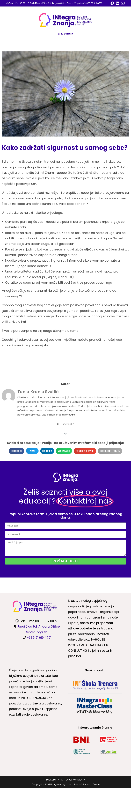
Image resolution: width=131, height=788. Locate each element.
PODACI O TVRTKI (54, 779)
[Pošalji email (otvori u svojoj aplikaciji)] (122, 3)
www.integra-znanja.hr (31, 345)
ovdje (71, 414)
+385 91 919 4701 (93, 3)
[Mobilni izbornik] (65, 33)
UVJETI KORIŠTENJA (75, 779)
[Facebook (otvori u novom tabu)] (112, 3)
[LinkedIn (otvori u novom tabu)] (117, 3)
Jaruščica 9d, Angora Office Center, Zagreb (59, 3)
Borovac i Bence (91, 784)
